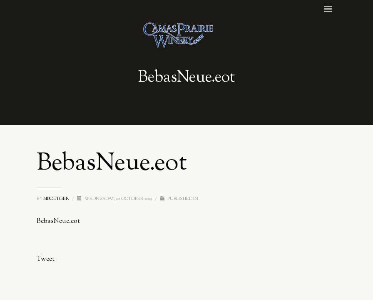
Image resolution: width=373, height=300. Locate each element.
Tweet (46, 259)
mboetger (56, 198)
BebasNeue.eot (58, 221)
